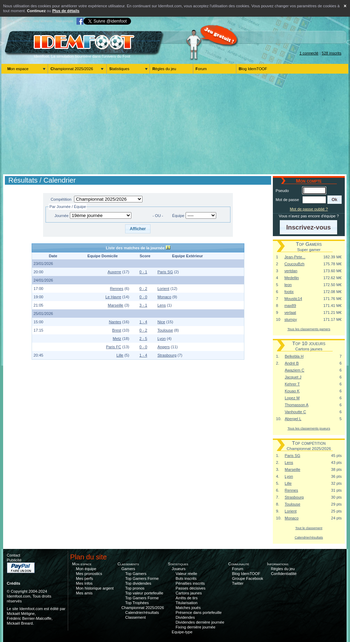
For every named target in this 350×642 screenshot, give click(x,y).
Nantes (115, 322)
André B (292, 363)
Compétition (61, 199)
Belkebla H (294, 356)
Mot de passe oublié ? (309, 209)
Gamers (128, 569)
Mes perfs (84, 578)
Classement (135, 617)
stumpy (290, 319)
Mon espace (18, 69)
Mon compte (64, 21)
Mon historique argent (95, 588)
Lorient (163, 288)
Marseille (115, 305)
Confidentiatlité (284, 574)
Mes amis (84, 593)
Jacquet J (293, 377)
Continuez (36, 11)
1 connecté (309, 53)
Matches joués (188, 608)
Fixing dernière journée (195, 627)
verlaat (290, 312)
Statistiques (119, 69)
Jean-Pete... (294, 257)
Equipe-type (182, 632)
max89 (290, 305)
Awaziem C (294, 370)
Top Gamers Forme (141, 578)
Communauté (238, 564)
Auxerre (114, 272)
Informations (277, 564)
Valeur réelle (186, 574)
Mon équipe (86, 569)
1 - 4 (143, 322)
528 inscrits (331, 53)
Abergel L (293, 419)
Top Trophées (137, 603)
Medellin (291, 278)
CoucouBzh (294, 264)
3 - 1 (143, 305)
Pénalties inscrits (190, 583)
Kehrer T (292, 384)
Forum (201, 69)
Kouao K (292, 391)
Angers (163, 347)
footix (289, 292)
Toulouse (165, 330)
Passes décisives (190, 588)
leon (288, 285)
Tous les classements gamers (308, 329)
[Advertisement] (174, 124)
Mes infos (84, 583)
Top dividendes (138, 583)
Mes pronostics (89, 574)
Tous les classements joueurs (308, 428)
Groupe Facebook (247, 578)
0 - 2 (143, 288)
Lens (161, 305)
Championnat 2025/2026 (71, 69)
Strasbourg (167, 355)
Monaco (164, 297)
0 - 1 (143, 272)
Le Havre (113, 297)
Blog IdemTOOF (253, 69)
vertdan (290, 271)
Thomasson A (296, 405)
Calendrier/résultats (309, 537)
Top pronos (134, 588)
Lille (119, 355)
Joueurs (179, 569)
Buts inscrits (186, 578)
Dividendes (185, 617)
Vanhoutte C (295, 412)
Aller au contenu (18, 21)
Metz (117, 338)
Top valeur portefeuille (144, 593)
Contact (14, 555)
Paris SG (165, 272)
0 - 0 (143, 297)
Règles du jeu (164, 69)
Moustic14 (293, 299)
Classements (128, 564)
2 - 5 (143, 338)
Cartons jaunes (189, 593)
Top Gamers (135, 574)
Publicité (14, 560)
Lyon (161, 338)
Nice (161, 322)
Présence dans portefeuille (198, 612)
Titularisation (186, 603)
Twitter (238, 583)
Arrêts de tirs (186, 598)
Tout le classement (309, 528)
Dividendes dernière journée (200, 622)
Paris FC (113, 347)
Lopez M (292, 398)
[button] (137, 228)
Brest (116, 330)
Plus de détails (65, 11)
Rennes (116, 288)
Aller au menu (42, 21)
